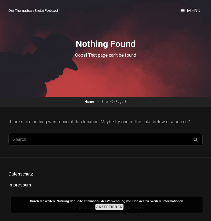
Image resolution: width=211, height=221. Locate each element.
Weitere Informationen (167, 201)
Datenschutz (20, 174)
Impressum (19, 185)
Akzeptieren (109, 207)
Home (89, 102)
